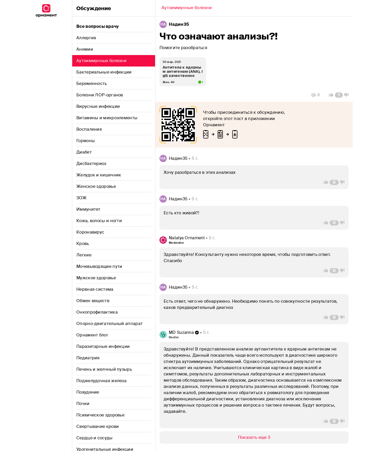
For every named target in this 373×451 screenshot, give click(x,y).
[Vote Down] (348, 95)
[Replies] (315, 95)
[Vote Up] (329, 95)
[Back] (186, 8)
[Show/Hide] (254, 437)
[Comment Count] (339, 95)
